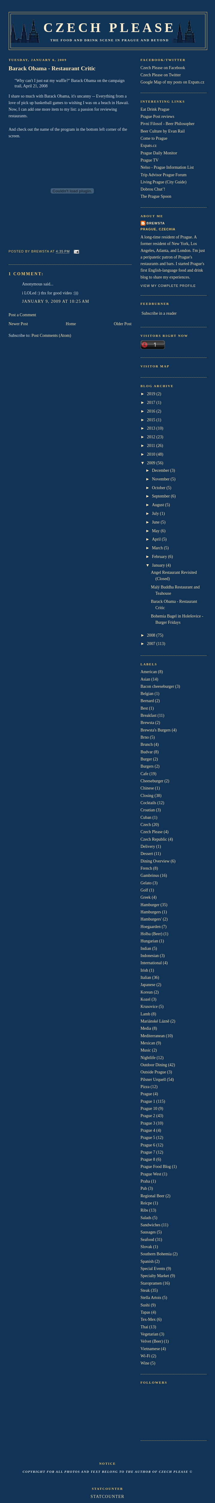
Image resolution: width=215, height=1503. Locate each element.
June (156, 522)
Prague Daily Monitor (159, 153)
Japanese (148, 984)
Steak (145, 1290)
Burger (146, 759)
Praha (145, 1181)
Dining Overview (155, 861)
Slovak (146, 1247)
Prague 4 (148, 1130)
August (158, 505)
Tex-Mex (148, 1319)
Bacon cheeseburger (157, 686)
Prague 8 (148, 1159)
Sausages (148, 1232)
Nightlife (148, 1057)
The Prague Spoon (156, 196)
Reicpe (146, 1203)
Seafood (147, 1239)
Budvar (147, 752)
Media (146, 1028)
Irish (144, 970)
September (161, 496)
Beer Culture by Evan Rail (163, 131)
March (158, 548)
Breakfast (149, 715)
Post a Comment (22, 315)
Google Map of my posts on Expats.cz (173, 82)
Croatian (148, 810)
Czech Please (109, 27)
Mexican (148, 1043)
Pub (144, 1188)
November (161, 479)
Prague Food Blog (156, 1166)
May (156, 531)
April (157, 539)
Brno (145, 737)
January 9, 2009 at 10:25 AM (55, 301)
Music (146, 1050)
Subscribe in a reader (159, 313)
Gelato (146, 883)
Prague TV (150, 160)
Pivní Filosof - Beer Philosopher (168, 123)
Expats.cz (149, 145)
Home (71, 324)
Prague (146, 1094)
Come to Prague (154, 138)
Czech (146, 824)
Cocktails (149, 803)
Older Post (122, 324)
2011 (151, 445)
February (160, 556)
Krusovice (149, 1006)
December (161, 470)
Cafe (144, 774)
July (156, 513)
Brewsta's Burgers (156, 730)
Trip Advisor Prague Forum (164, 175)
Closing (147, 795)
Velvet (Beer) (152, 1341)
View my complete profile (168, 285)
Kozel (146, 999)
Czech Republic (154, 839)
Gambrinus (150, 875)
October (159, 488)
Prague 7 (148, 1152)
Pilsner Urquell (153, 1079)
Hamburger (150, 905)
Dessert (147, 853)
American (149, 672)
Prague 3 (148, 1123)
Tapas (145, 1312)
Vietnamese (150, 1349)
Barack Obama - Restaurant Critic (52, 68)
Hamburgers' (151, 919)
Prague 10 (149, 1108)
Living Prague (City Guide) (164, 182)
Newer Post (18, 324)
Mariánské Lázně (155, 1021)
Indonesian (150, 955)
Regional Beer (153, 1196)
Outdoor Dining (154, 1065)
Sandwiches (150, 1225)
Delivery (148, 846)
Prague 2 (148, 1115)
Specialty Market (155, 1276)
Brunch (147, 744)
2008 (151, 635)
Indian (146, 948)
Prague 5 (148, 1137)
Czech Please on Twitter (161, 75)
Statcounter (107, 1496)
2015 (151, 420)
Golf (144, 890)
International (151, 963)
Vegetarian (149, 1334)
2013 (151, 428)
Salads (146, 1218)
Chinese (147, 788)
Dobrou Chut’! (153, 189)
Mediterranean (153, 1036)
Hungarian (149, 941)
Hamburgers (151, 912)
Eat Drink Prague (155, 109)
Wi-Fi (146, 1356)
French (146, 868)
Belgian (147, 693)
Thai (144, 1327)
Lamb (145, 1014)
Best (144, 708)
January (159, 565)
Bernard (147, 701)
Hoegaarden (151, 926)
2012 (151, 437)
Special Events (153, 1268)
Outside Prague (153, 1072)
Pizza (145, 1086)
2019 (151, 394)
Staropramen (151, 1283)
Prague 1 (148, 1101)
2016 (151, 411)
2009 (151, 463)
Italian (146, 977)
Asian (145, 679)
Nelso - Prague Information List (167, 167)
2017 (151, 402)
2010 (151, 454)
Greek (146, 897)
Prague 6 (148, 1145)
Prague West (151, 1174)
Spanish (147, 1261)
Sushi (145, 1305)
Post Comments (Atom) (51, 335)
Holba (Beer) (152, 934)
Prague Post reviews (158, 116)
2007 (151, 643)
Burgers (147, 766)
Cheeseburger (152, 781)
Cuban (146, 817)
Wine (145, 1363)
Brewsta (156, 223)
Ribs (144, 1210)
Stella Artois (151, 1297)
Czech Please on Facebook (163, 68)
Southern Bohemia (156, 1254)
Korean (147, 992)
